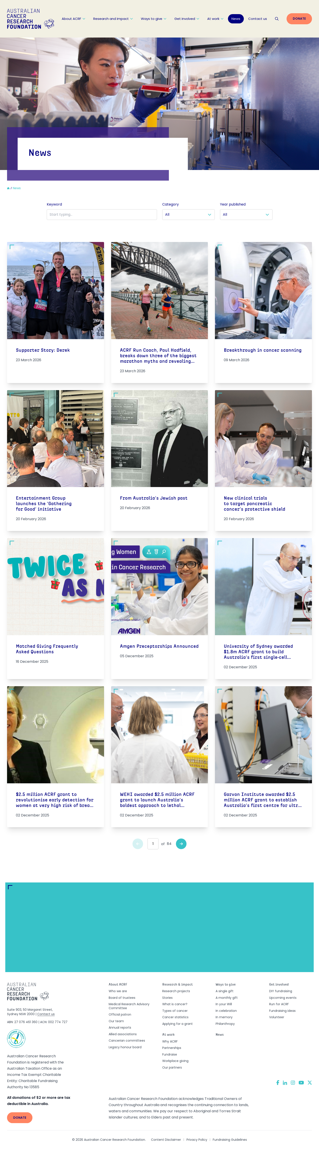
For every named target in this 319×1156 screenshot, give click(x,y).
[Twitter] (310, 1082)
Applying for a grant (177, 1024)
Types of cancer (175, 1011)
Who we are (118, 991)
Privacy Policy (197, 1139)
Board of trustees (122, 997)
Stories (167, 997)
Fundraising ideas (282, 1011)
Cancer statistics (175, 1017)
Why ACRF (170, 1041)
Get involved (186, 18)
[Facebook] (277, 1082)
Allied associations (123, 1034)
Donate (299, 18)
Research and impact (113, 18)
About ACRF (73, 18)
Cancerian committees (127, 1040)
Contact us (257, 18)
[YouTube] (301, 1082)
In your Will (224, 1004)
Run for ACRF (279, 1004)
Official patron (120, 1014)
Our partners (172, 1067)
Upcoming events (283, 997)
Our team (116, 1021)
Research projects (176, 991)
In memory (224, 1017)
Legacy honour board (125, 1047)
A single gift (224, 991)
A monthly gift (227, 997)
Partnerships (171, 1048)
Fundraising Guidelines (230, 1139)
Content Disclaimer (166, 1139)
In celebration (226, 1011)
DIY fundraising (280, 991)
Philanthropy (225, 1024)
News (235, 18)
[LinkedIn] (285, 1082)
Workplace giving (175, 1061)
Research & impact (177, 985)
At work (215, 18)
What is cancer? (174, 1004)
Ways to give (153, 18)
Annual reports (120, 1027)
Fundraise (169, 1054)
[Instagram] (293, 1082)
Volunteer (276, 1017)
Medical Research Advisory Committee (129, 1006)
